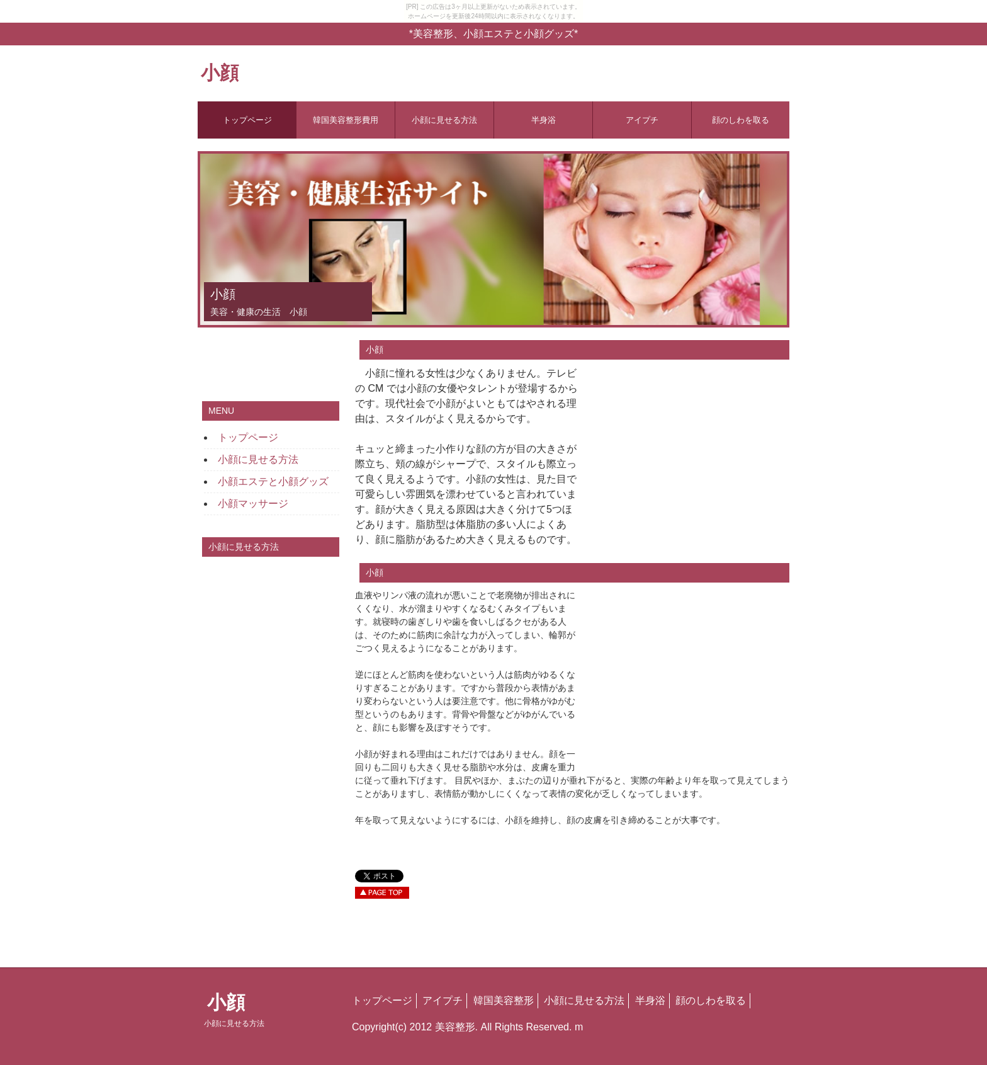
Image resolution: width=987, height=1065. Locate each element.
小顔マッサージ (253, 503)
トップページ (247, 120)
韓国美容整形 (503, 1000)
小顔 (220, 72)
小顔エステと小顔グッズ (273, 481)
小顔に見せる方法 (444, 120)
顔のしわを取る (740, 120)
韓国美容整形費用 (345, 120)
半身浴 (543, 120)
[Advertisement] (682, 451)
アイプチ (642, 120)
